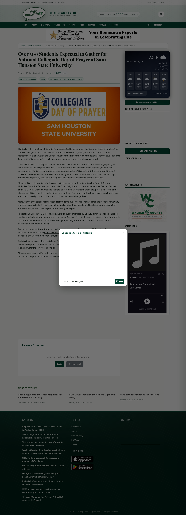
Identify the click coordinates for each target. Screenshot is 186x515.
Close (119, 281)
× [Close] (123, 233)
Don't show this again (72, 281)
